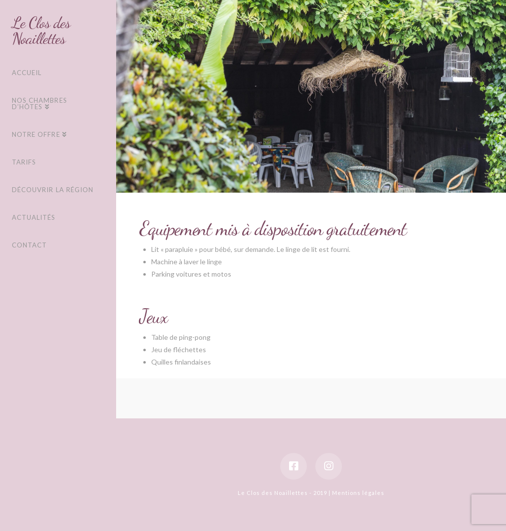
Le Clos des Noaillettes (41, 30)
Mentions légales (358, 493)
